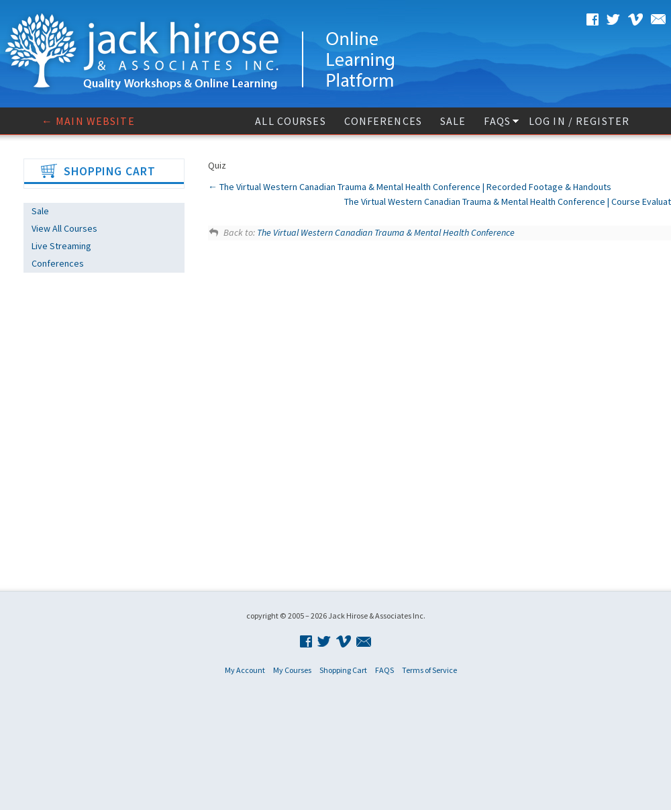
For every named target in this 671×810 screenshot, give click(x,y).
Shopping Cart (343, 670)
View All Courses (64, 228)
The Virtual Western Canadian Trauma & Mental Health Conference (386, 232)
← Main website (88, 121)
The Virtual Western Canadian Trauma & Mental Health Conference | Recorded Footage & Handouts (409, 187)
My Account (245, 670)
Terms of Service (429, 670)
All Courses (290, 121)
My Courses (292, 670)
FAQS (497, 121)
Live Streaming (61, 246)
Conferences (383, 121)
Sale (453, 121)
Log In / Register (579, 121)
